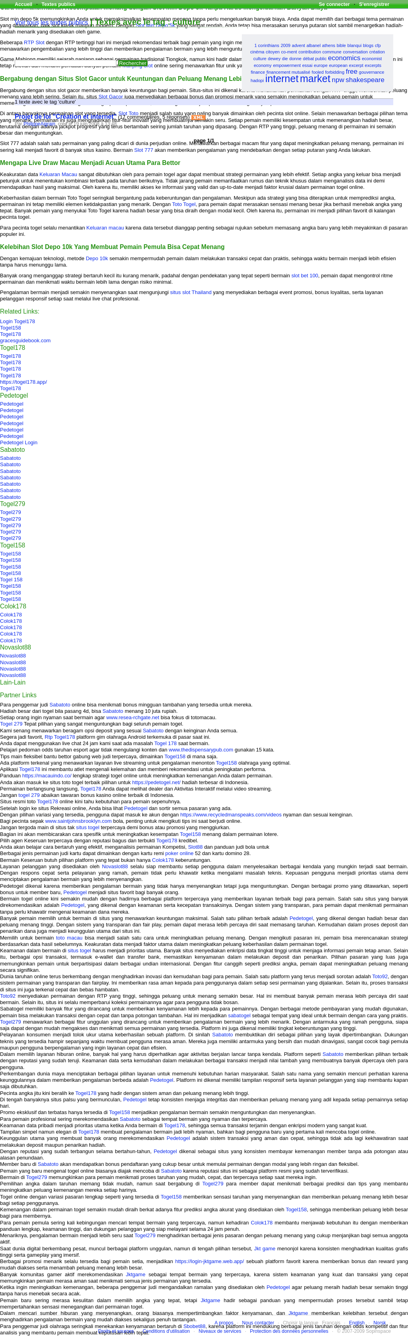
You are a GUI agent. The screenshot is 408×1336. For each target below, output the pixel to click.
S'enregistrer (374, 4)
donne (295, 58)
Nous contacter (258, 1323)
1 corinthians (266, 45)
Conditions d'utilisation (166, 1331)
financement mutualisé (288, 72)
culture (260, 58)
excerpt (356, 65)
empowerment (287, 65)
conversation (355, 51)
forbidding (334, 72)
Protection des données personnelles (289, 1331)
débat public (314, 58)
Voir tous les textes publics (51, 22)
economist (372, 58)
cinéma (257, 51)
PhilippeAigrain (39, 124)
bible (341, 45)
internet (281, 78)
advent (298, 45)
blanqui (354, 45)
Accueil (23, 4)
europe (321, 65)
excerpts (373, 65)
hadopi (257, 80)
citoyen (273, 51)
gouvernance (371, 72)
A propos (224, 1323)
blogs (368, 45)
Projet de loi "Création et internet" (66, 116)
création (377, 51)
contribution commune (319, 51)
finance (258, 72)
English (357, 1323)
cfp (378, 45)
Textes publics (58, 4)
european (338, 65)
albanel (313, 45)
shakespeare (365, 80)
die (285, 58)
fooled (318, 72)
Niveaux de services (219, 1331)
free (351, 71)
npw (338, 80)
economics (344, 58)
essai (307, 65)
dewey (274, 58)
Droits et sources (116, 1331)
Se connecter (334, 4)
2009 (285, 45)
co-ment (289, 51)
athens (328, 45)
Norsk (379, 1323)
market (315, 78)
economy (263, 65)
